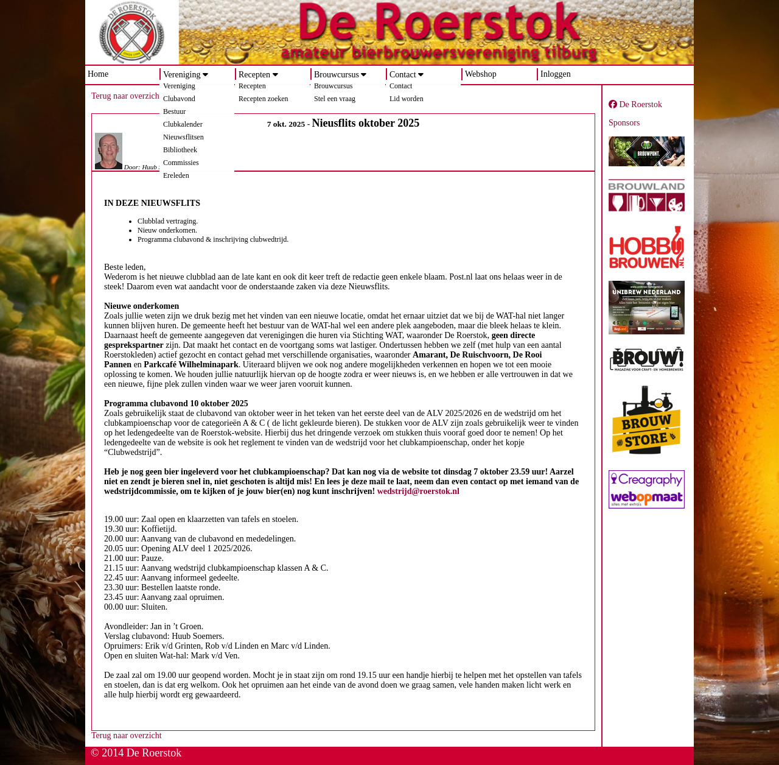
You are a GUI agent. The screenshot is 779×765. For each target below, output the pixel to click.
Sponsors (624, 122)
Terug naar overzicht (126, 95)
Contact (403, 74)
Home (98, 74)
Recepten (254, 74)
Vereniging (181, 74)
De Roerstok (635, 104)
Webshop (481, 74)
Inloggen (555, 74)
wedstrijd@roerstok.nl (418, 491)
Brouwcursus (336, 74)
